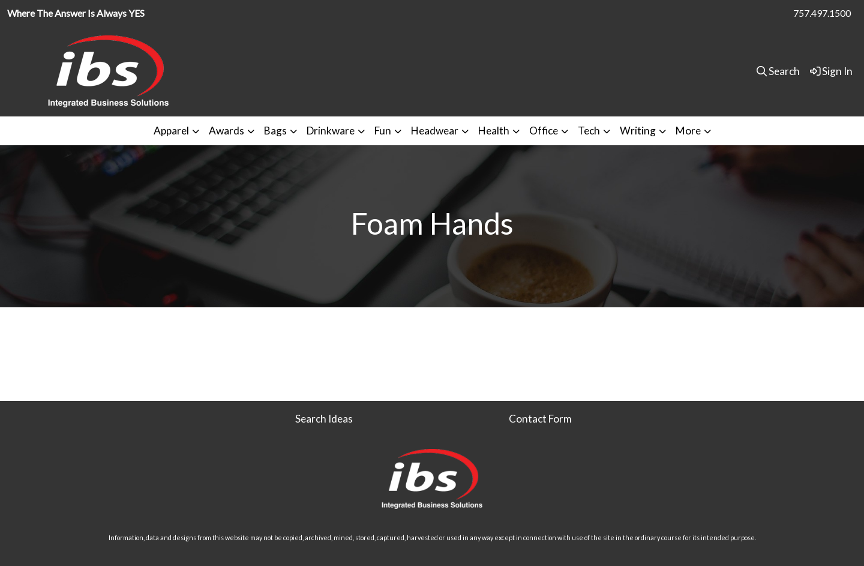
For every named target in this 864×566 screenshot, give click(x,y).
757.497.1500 (822, 13)
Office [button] (543, 130)
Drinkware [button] (331, 130)
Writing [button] (638, 130)
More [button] (688, 130)
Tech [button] (589, 130)
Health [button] (493, 130)
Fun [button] (382, 130)
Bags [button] (275, 130)
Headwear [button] (434, 130)
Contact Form (540, 418)
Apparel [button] (171, 130)
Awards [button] (226, 130)
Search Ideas (324, 418)
